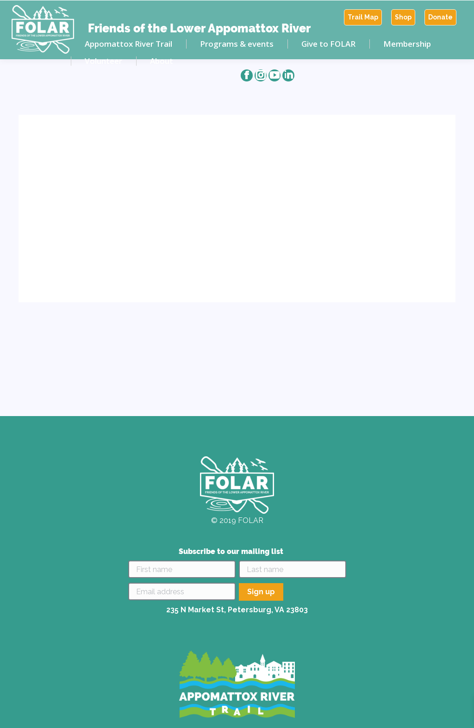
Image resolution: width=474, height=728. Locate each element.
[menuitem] (363, 17)
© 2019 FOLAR (237, 520)
